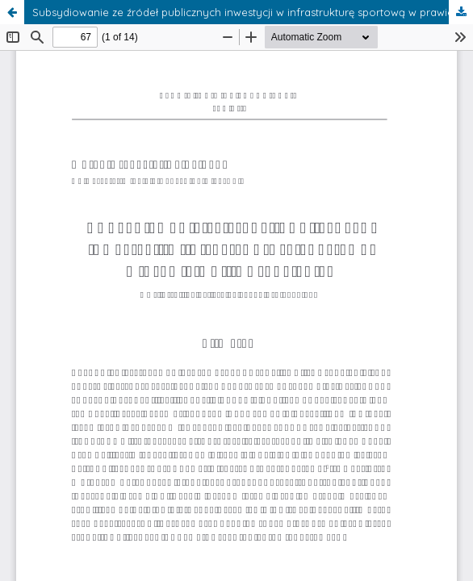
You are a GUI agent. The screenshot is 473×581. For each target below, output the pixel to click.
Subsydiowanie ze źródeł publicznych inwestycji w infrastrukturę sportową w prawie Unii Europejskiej (252, 12)
